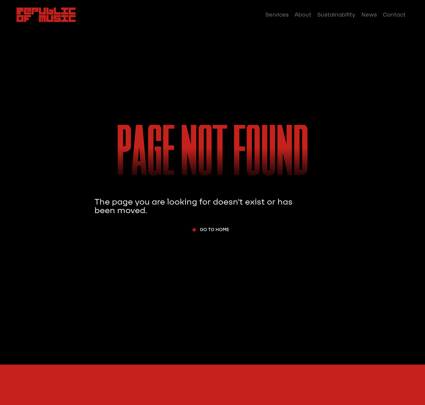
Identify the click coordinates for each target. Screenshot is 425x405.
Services (277, 14)
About (303, 14)
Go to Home (214, 230)
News (369, 14)
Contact (394, 14)
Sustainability (336, 14)
